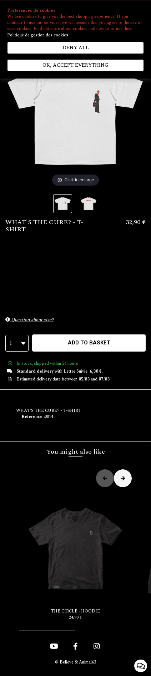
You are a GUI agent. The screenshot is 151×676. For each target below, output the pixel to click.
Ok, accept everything (75, 65)
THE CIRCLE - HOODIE (75, 556)
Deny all (75, 47)
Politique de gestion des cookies (37, 35)
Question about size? (29, 319)
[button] (47, 630)
